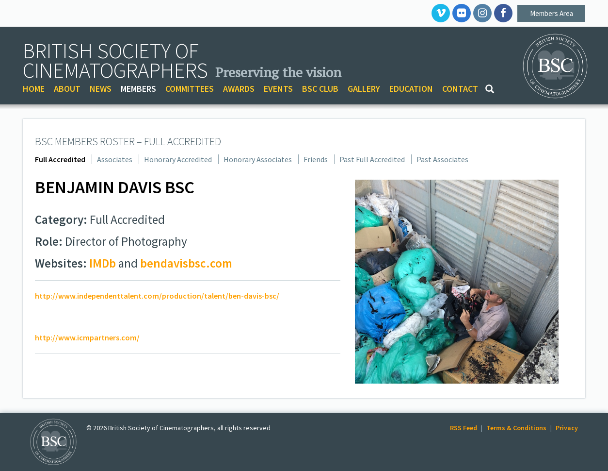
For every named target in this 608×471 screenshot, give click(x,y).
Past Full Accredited (372, 159)
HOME (34, 88)
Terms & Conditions (516, 427)
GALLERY (364, 88)
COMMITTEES (189, 88)
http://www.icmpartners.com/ (87, 337)
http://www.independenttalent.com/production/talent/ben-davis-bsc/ (157, 296)
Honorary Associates (258, 159)
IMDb (102, 263)
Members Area (551, 13)
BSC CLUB (320, 88)
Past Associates (442, 159)
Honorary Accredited (178, 159)
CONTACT (460, 88)
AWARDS (239, 88)
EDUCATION (411, 88)
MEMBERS (138, 88)
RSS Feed (463, 427)
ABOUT (67, 88)
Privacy (567, 427)
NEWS (101, 88)
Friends (316, 159)
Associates (114, 159)
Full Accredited (60, 159)
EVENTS (278, 88)
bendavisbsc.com (186, 263)
